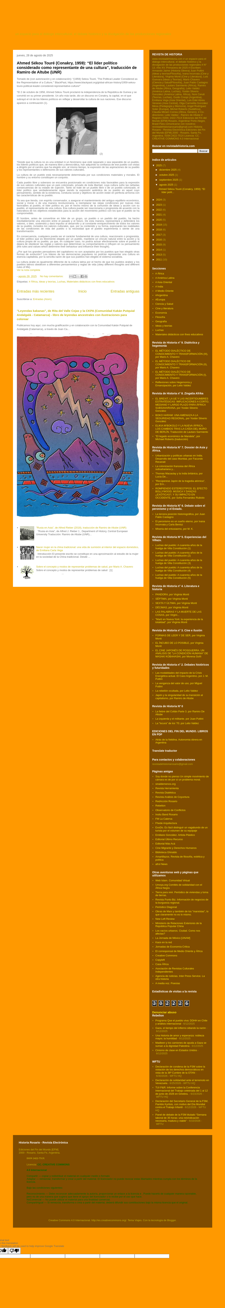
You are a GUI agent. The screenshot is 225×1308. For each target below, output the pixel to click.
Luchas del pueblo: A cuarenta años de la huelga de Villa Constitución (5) (178, 576)
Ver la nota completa (28, 269)
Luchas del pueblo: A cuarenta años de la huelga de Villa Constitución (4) (178, 569)
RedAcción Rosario (166, 801)
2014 (159, 249)
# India (159, 286)
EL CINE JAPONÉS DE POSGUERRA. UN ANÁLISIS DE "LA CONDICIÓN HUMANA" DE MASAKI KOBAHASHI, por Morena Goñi (181, 653)
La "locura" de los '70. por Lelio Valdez (177, 723)
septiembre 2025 (169, 179)
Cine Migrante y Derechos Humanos (176, 847)
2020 (159, 219)
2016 (159, 239)
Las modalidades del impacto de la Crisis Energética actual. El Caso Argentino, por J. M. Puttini (181, 675)
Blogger (171, 1220)
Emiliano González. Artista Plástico (175, 834)
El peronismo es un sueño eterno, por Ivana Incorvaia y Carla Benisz (180, 523)
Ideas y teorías (47, 281)
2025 (159, 165)
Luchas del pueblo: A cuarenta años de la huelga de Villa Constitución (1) (178, 547)
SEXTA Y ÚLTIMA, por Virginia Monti (176, 603)
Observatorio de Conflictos (170, 810)
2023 (159, 204)
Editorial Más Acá (165, 843)
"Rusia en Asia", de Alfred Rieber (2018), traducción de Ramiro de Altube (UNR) (81, 527)
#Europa (160, 299)
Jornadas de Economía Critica (172, 946)
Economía (161, 312)
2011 (159, 259)
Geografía (161, 321)
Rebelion (160, 805)
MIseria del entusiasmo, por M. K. (174, 528)
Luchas (61, 281)
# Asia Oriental (163, 282)
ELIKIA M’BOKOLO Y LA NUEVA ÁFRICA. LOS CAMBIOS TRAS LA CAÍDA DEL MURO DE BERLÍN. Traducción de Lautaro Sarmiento (181, 428)
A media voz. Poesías (167, 983)
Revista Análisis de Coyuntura (172, 796)
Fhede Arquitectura (166, 823)
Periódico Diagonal (166, 907)
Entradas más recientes (35, 291)
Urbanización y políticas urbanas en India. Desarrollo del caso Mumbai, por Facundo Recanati (179, 458)
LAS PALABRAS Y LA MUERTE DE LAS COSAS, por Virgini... (178, 613)
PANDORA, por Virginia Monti (172, 594)
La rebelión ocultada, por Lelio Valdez (176, 690)
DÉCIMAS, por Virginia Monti (171, 607)
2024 (159, 199)
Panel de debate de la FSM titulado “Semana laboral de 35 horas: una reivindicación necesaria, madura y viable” (180, 1117)
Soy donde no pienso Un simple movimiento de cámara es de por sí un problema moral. (182, 778)
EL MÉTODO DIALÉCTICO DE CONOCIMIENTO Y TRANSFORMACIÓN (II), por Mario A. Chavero (181, 364)
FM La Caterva (163, 818)
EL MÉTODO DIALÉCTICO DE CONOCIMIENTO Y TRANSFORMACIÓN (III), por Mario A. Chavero (181, 353)
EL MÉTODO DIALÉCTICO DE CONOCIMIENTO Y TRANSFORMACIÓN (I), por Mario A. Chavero (181, 374)
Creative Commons (166, 955)
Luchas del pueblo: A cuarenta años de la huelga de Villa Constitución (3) (178, 562)
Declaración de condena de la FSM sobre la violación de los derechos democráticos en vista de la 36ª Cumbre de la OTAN (180, 1069)
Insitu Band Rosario (166, 814)
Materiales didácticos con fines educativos (91, 281)
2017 (159, 234)
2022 (159, 209)
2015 (159, 244)
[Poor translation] (14, 1251)
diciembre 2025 (168, 169)
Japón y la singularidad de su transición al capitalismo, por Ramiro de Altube (179, 697)
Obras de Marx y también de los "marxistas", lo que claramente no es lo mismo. (181, 913)
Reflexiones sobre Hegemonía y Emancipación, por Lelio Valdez (173, 384)
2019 (159, 224)
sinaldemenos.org (165, 783)
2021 (159, 214)
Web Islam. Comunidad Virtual (172, 880)
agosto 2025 (166, 184)
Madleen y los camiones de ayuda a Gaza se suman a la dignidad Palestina (180, 1044)
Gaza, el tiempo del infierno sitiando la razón (180, 1028)
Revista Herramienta (167, 788)
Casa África (162, 964)
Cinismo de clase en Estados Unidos (176, 1050)
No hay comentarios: (52, 276)
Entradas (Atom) (42, 299)
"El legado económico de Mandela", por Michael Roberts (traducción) (177, 438)
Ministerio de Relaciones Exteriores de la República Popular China (178, 925)
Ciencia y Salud (164, 303)
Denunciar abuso (164, 1012)
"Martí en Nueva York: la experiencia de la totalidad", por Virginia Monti (179, 621)
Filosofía (160, 317)
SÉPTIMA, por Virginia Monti (171, 598)
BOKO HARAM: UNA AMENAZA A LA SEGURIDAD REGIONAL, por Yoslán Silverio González (181, 418)
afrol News (161, 864)
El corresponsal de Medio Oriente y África (179, 951)
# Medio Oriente (164, 290)
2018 (159, 229)
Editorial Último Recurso (169, 839)
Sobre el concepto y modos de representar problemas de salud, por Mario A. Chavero (84, 566)
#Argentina (161, 295)
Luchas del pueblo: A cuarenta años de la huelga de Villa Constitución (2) (178, 554)
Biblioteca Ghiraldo (166, 852)
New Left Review (165, 918)
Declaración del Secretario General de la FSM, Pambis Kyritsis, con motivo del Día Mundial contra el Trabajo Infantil (181, 1104)
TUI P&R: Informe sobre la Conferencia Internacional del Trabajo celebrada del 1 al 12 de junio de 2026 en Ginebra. (181, 1090)
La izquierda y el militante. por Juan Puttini (179, 718)
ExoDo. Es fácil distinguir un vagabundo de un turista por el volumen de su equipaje (181, 829)
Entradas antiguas (125, 291)
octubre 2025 (167, 174)
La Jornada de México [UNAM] (172, 937)
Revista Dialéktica (165, 792)
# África (33, 281)
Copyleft (160, 959)
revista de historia (61, 23)
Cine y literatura (164, 308)
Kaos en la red (163, 942)
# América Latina (164, 277)
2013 (159, 254)
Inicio (82, 291)
